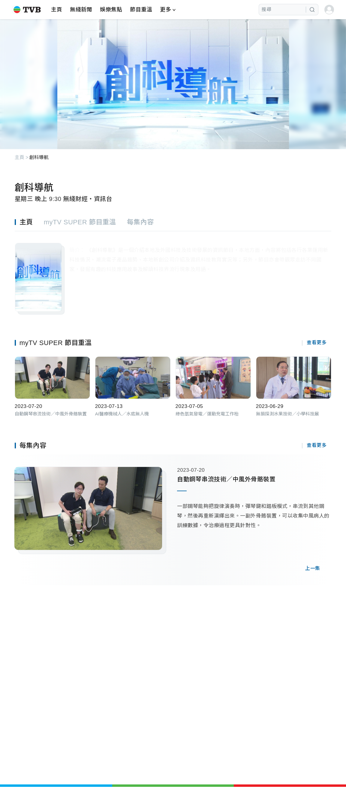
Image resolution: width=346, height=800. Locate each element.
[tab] (29, 222)
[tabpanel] (173, 272)
